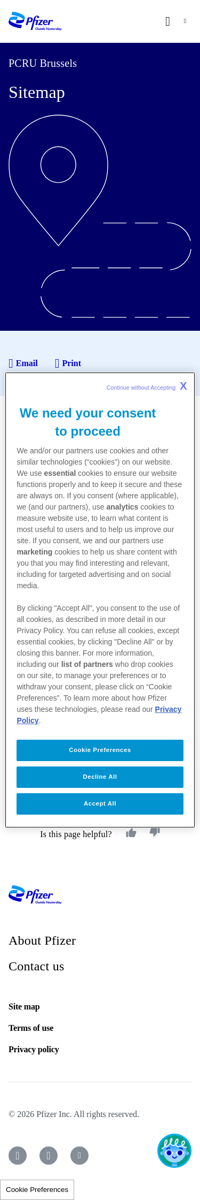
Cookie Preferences (37, 1190)
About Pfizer (42, 940)
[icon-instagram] (48, 1155)
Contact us (37, 966)
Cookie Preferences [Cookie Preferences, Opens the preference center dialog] (100, 750)
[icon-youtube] (79, 1155)
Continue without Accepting (147, 386)
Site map (24, 1006)
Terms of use (31, 1027)
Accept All (100, 803)
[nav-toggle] (185, 21)
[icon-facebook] (18, 1155)
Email (23, 363)
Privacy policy (34, 1049)
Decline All (100, 776)
